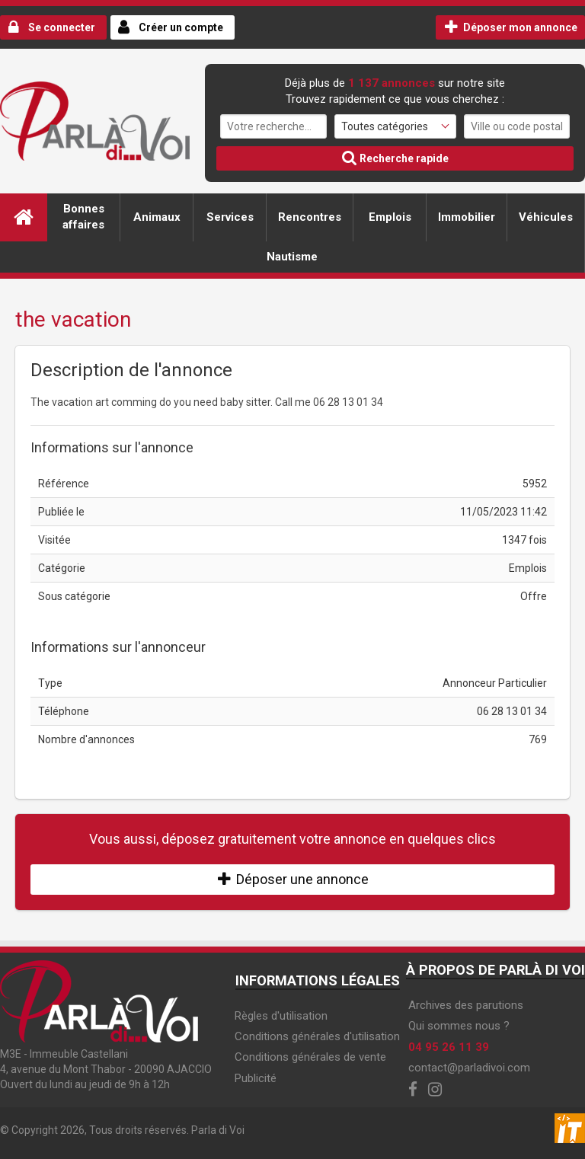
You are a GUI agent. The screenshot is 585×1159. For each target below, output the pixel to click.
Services (230, 217)
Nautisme (292, 256)
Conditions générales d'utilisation (317, 1036)
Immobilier (466, 217)
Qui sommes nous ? (459, 1026)
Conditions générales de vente (310, 1057)
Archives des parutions (465, 1005)
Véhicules (546, 217)
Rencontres (309, 217)
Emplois (390, 217)
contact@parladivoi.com (469, 1067)
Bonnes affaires (83, 216)
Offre (533, 596)
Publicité (256, 1078)
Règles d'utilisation (281, 1016)
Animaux (157, 217)
